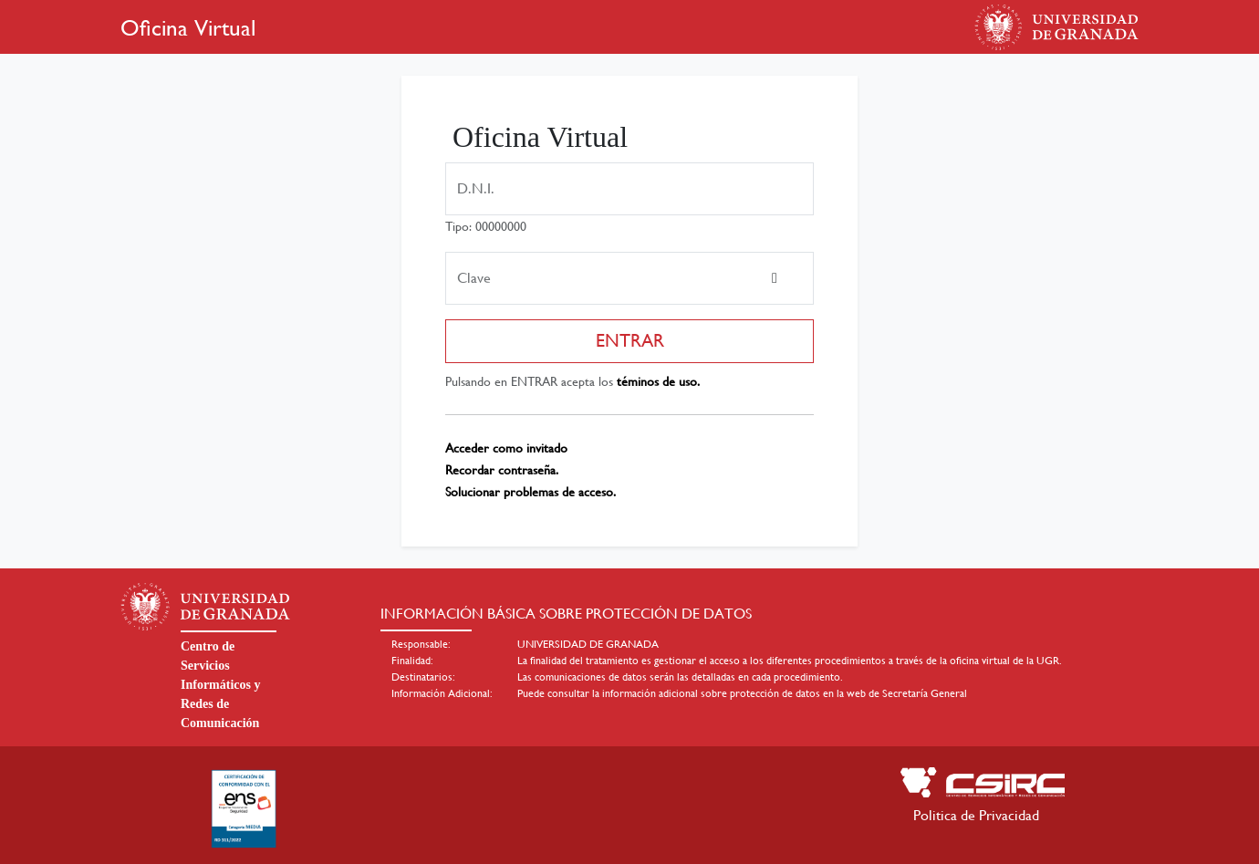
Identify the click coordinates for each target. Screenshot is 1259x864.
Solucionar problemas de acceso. (530, 491)
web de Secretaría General (907, 693)
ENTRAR (630, 340)
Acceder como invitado (506, 448)
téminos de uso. (658, 381)
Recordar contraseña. (501, 470)
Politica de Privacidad (976, 815)
